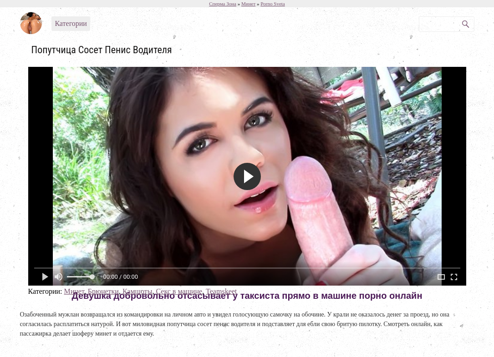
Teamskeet (221, 291)
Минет (74, 291)
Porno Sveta (272, 3)
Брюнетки (103, 291)
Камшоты (137, 291)
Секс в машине (179, 291)
